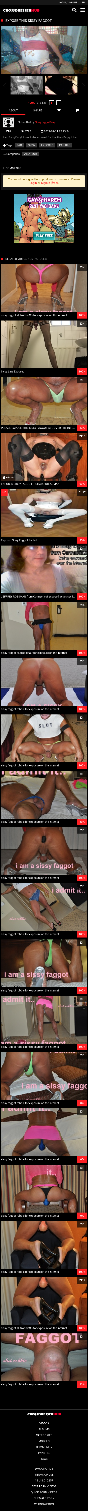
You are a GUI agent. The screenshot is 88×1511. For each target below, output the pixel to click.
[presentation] (5, 85)
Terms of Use (44, 1474)
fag (19, 145)
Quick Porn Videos (44, 1492)
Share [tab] (37, 110)
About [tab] (13, 110)
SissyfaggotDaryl (45, 122)
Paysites (44, 1452)
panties (64, 145)
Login (62, 2)
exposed (47, 145)
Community (44, 1447)
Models (44, 1441)
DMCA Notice (44, 1468)
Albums (44, 1429)
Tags (44, 1458)
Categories (44, 1435)
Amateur (30, 153)
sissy (31, 145)
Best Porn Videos (44, 1486)
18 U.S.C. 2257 (44, 1480)
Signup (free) (49, 183)
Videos (44, 1423)
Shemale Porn (44, 1498)
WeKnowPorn (44, 1504)
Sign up (72, 2)
